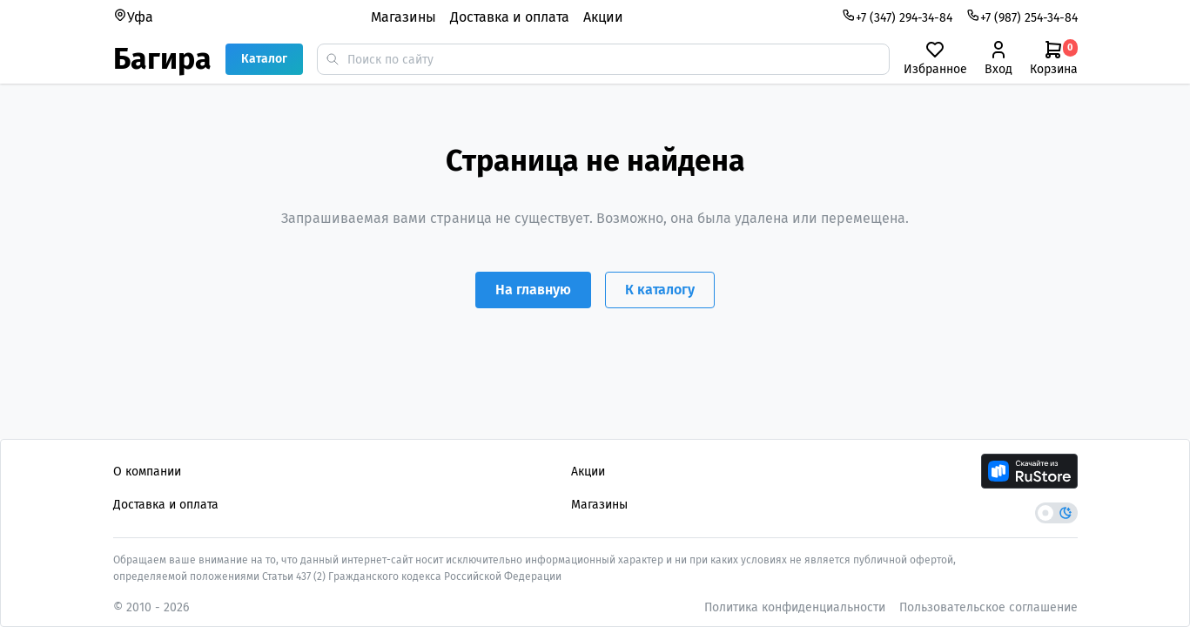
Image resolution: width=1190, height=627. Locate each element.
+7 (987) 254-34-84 (1022, 16)
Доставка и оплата (509, 17)
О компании (147, 471)
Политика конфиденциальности (794, 607)
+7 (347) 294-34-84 (897, 16)
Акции (603, 17)
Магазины (403, 17)
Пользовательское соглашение (988, 607)
